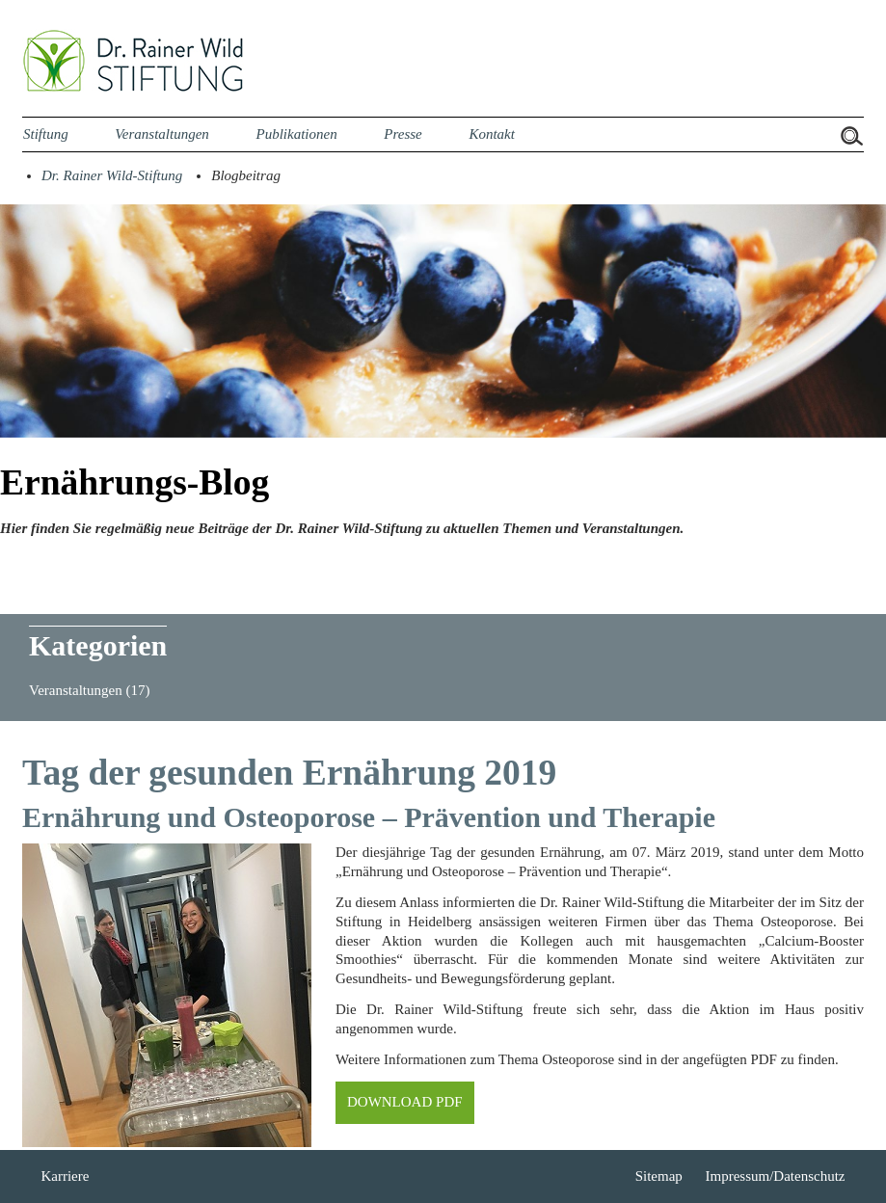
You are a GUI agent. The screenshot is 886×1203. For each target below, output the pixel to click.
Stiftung (45, 134)
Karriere (64, 1176)
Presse (402, 134)
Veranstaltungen (162, 134)
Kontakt (492, 134)
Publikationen (295, 134)
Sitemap (659, 1176)
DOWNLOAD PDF (405, 1101)
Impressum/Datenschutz (776, 1176)
